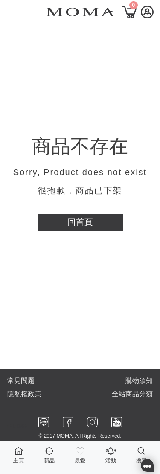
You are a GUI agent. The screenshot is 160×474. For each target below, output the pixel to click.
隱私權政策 (24, 394)
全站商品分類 (132, 394)
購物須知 (139, 380)
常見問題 (21, 380)
